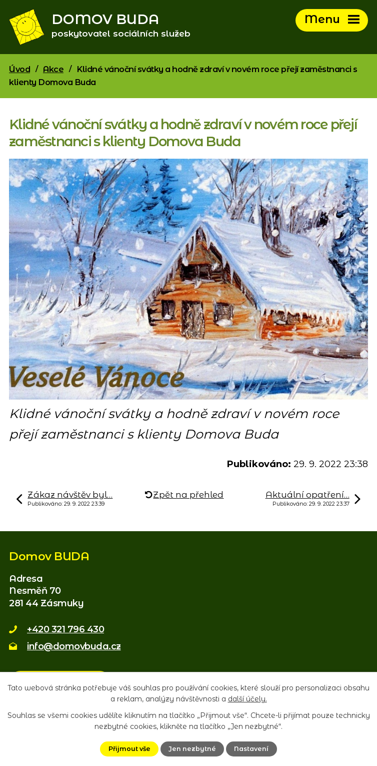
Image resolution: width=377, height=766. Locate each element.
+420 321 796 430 (65, 629)
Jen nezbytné (192, 748)
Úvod (19, 69)
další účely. (247, 698)
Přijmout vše (129, 748)
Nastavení (251, 748)
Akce (53, 69)
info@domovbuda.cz (74, 646)
